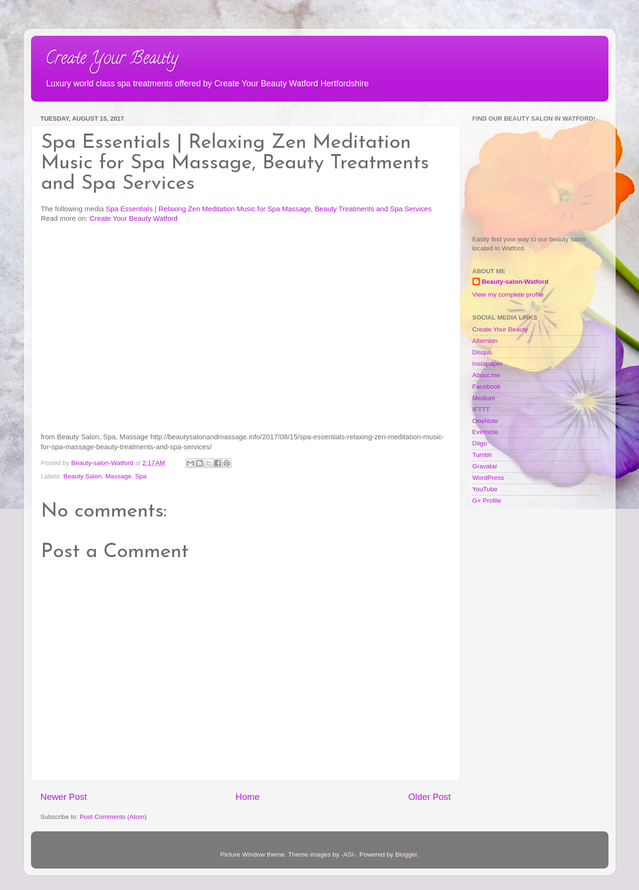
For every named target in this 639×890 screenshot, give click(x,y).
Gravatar (485, 466)
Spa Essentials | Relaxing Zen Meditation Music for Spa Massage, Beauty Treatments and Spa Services (269, 209)
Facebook (486, 386)
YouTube (485, 489)
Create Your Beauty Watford (134, 218)
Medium (483, 398)
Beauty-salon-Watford (515, 281)
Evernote (485, 431)
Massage (118, 476)
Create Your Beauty (111, 59)
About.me (486, 375)
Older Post (429, 797)
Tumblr (482, 454)
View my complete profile (508, 294)
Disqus (482, 352)
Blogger (406, 854)
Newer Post (64, 797)
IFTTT (481, 409)
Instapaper (487, 363)
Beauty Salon (82, 476)
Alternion (485, 340)
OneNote (485, 420)
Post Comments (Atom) (113, 816)
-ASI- (348, 854)
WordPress (488, 477)
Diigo (479, 443)
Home (248, 797)
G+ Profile (486, 500)
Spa (141, 476)
